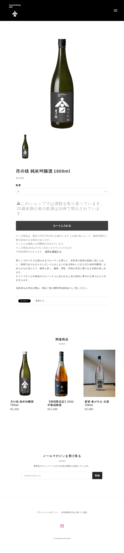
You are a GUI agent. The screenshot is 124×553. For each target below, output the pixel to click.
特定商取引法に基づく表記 (75, 512)
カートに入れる (62, 225)
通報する (40, 301)
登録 (97, 475)
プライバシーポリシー (47, 512)
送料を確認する (53, 251)
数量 (18, 185)
